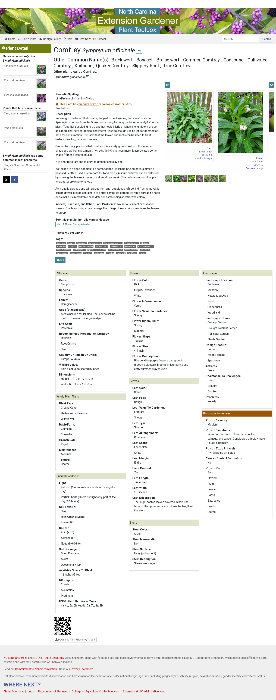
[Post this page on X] (6, 179)
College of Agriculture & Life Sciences (95, 691)
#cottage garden (79, 250)
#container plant (131, 250)
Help (68, 39)
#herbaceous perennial (113, 243)
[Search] (240, 39)
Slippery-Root (145, 65)
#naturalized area (64, 250)
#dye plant (88, 253)
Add (60, 260)
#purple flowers (102, 246)
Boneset (144, 59)
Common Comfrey (201, 59)
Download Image (203, 158)
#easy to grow (75, 253)
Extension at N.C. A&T (136, 691)
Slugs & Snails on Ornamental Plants (22, 167)
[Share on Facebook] (14, 179)
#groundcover (62, 253)
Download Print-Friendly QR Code (75, 639)
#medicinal (61, 246)
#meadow (110, 253)
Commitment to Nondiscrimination (36, 669)
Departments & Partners (53, 691)
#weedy (142, 253)
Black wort (122, 59)
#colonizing (99, 253)
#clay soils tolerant (145, 246)
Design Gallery (50, 39)
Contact (99, 39)
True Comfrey (176, 65)
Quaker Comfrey (112, 65)
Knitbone (83, 65)
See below (62, 108)
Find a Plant (27, 39)
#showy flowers (95, 243)
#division (144, 243)
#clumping (61, 243)
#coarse (71, 243)
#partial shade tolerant (97, 250)
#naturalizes (130, 246)
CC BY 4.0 (207, 155)
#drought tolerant (131, 243)
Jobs (31, 691)
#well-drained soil (115, 250)
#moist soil (81, 243)
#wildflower (132, 253)
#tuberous (72, 246)
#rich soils (144, 250)
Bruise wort (167, 59)
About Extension (14, 691)
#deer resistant (117, 246)
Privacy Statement (82, 669)
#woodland (121, 253)
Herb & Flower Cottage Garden (73, 224)
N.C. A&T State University (48, 658)
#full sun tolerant (86, 246)
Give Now (83, 39)
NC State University (15, 658)
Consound (234, 59)
